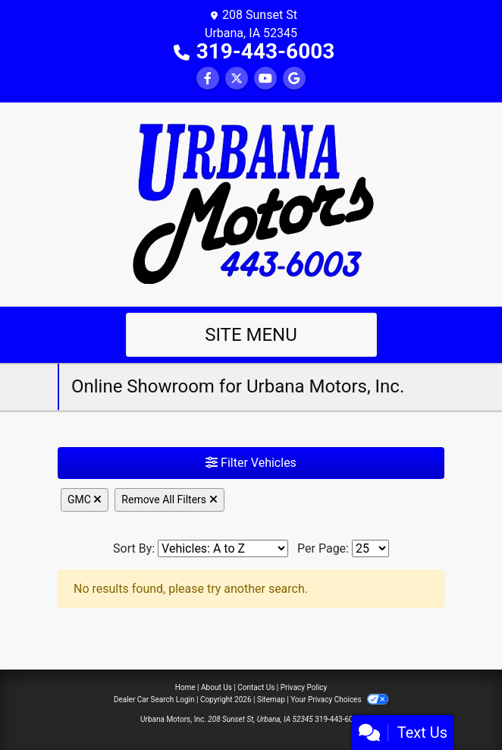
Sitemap (271, 699)
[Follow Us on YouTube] (265, 78)
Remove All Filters (169, 499)
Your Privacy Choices (339, 699)
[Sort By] (223, 548)
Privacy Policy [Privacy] (304, 687)
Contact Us (256, 687)
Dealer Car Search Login (154, 699)
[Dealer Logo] (251, 203)
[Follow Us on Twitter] (236, 78)
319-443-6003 (265, 51)
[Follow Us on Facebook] (207, 78)
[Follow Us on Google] (294, 78)
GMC (84, 499)
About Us (216, 687)
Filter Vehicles (251, 462)
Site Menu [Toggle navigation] (251, 334)
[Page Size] (370, 548)
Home (185, 687)
